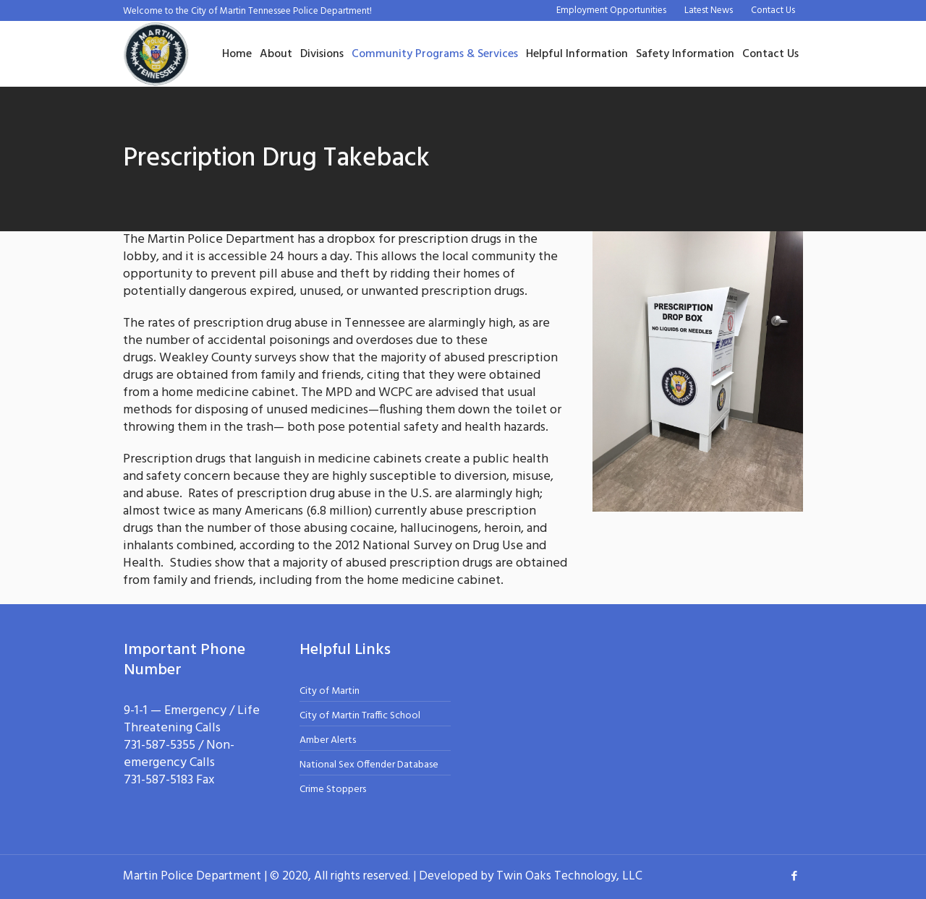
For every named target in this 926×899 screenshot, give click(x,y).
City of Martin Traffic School (360, 715)
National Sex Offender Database (369, 765)
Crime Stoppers (333, 789)
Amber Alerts (328, 740)
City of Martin (330, 691)
